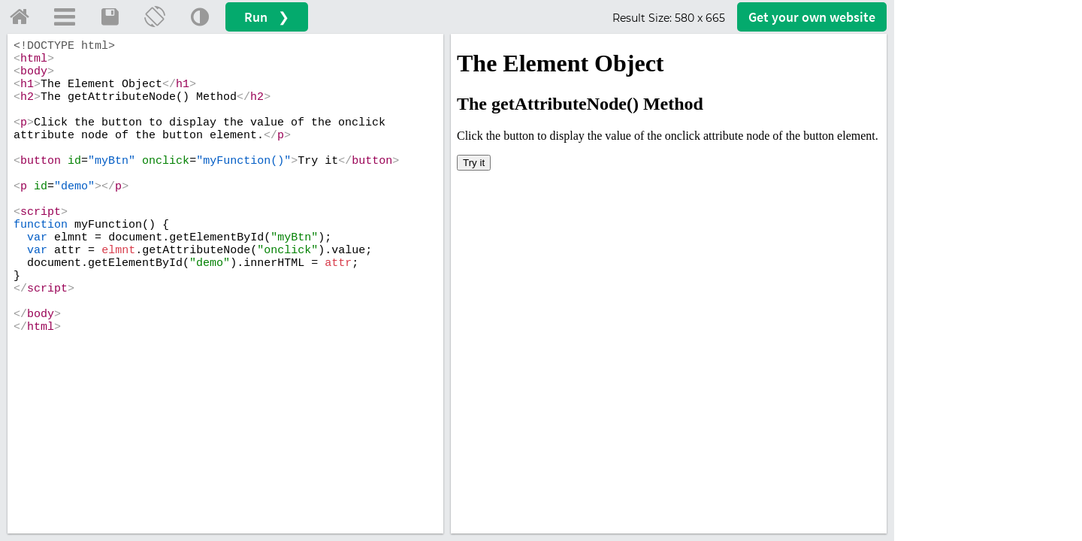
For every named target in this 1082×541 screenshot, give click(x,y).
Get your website (811, 17)
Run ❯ (266, 17)
